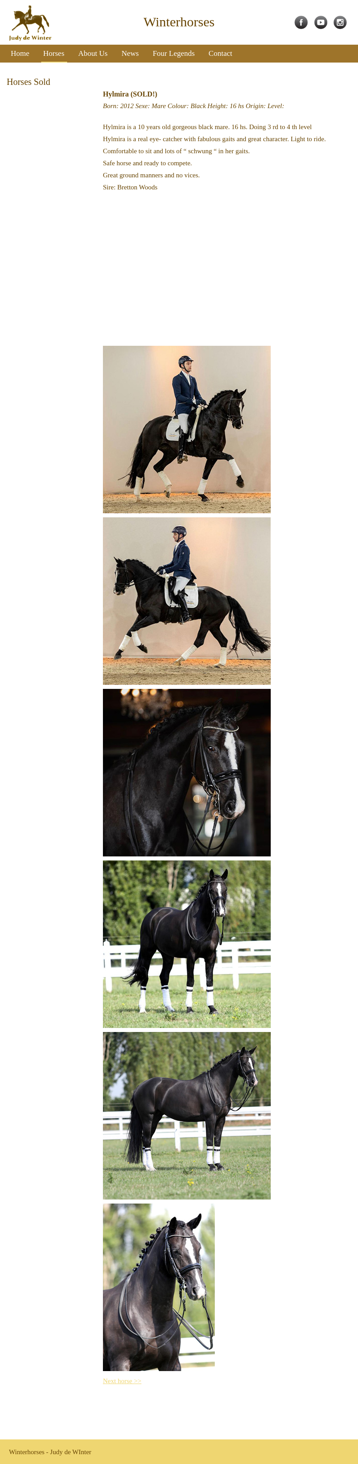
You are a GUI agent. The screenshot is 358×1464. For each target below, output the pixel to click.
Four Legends (174, 53)
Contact (220, 53)
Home (20, 53)
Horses (53, 53)
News (130, 53)
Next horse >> (122, 1380)
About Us (93, 53)
